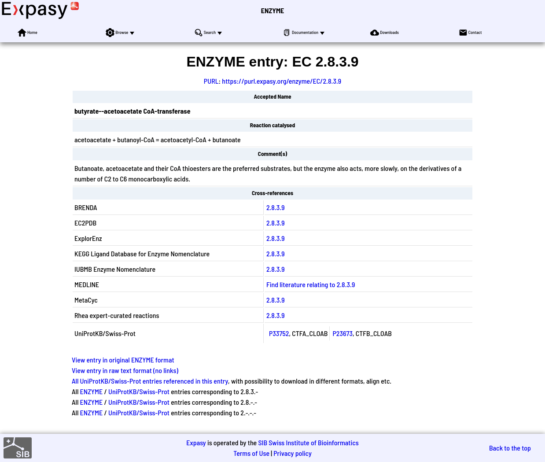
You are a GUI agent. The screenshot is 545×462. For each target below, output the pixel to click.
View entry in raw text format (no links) (125, 370)
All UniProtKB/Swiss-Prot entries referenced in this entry (150, 381)
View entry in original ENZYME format (123, 359)
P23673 (342, 333)
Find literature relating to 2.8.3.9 (310, 284)
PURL (211, 81)
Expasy (196, 442)
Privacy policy (292, 453)
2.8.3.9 (275, 207)
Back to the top (510, 448)
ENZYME (272, 10)
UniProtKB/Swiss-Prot (138, 391)
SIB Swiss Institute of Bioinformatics (308, 442)
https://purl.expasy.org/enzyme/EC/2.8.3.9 (281, 81)
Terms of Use (251, 453)
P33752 (279, 333)
